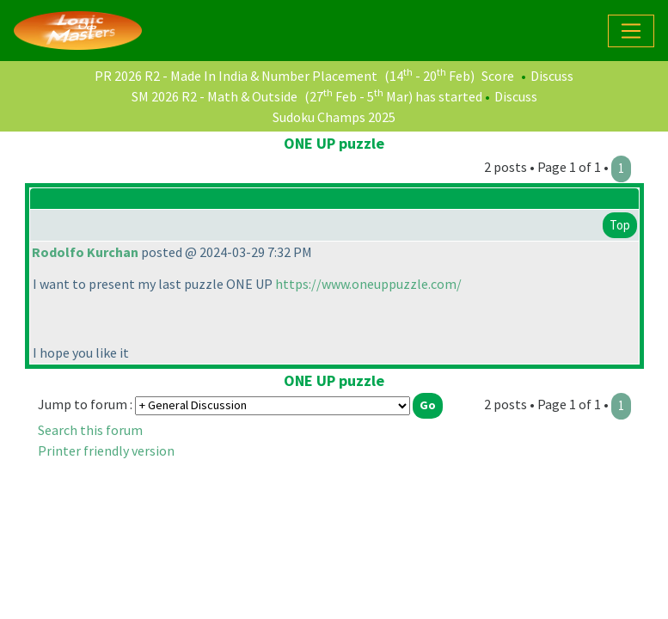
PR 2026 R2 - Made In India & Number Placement (236, 75)
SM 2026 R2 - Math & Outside (214, 96)
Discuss (551, 75)
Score (497, 75)
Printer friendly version (106, 450)
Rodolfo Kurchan (85, 251)
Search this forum (90, 429)
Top (620, 225)
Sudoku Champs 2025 (334, 117)
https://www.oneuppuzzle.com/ (368, 283)
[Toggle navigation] (631, 31)
